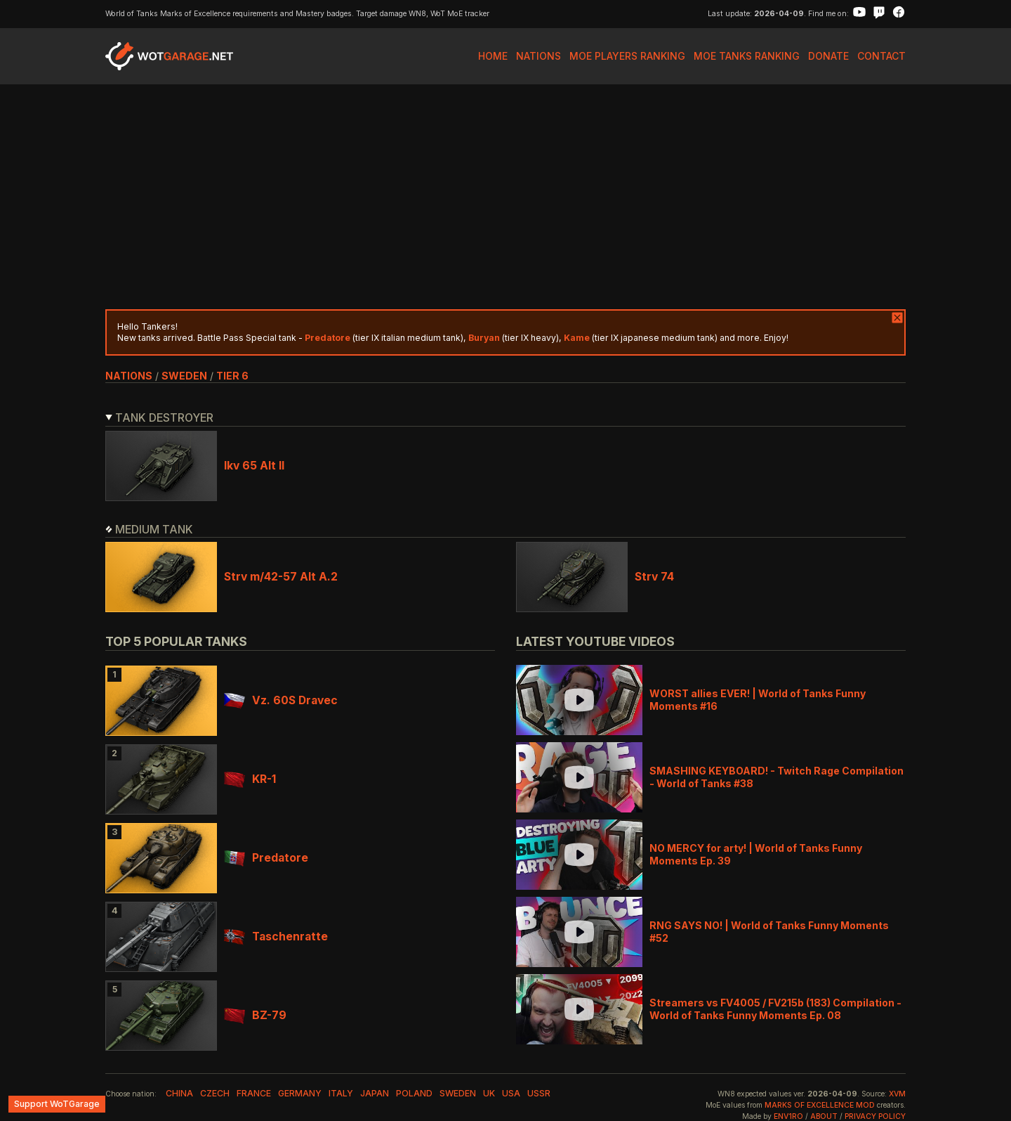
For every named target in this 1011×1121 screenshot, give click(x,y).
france (254, 1093)
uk (489, 1093)
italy (341, 1093)
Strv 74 (654, 576)
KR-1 (250, 779)
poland (414, 1093)
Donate (828, 56)
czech (215, 1093)
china (179, 1093)
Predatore (266, 857)
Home (493, 56)
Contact (881, 56)
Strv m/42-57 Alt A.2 (281, 576)
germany (300, 1093)
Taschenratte (276, 936)
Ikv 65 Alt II (254, 465)
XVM (897, 1094)
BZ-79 (255, 1015)
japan (374, 1093)
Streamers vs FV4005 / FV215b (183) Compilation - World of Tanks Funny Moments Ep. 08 (775, 1009)
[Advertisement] (505, 196)
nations (128, 376)
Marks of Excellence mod (820, 1105)
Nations (538, 56)
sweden (184, 376)
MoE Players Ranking (627, 56)
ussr (538, 1093)
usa (511, 1093)
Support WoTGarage (57, 1104)
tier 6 (232, 376)
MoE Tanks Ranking (747, 56)
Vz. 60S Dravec (281, 700)
